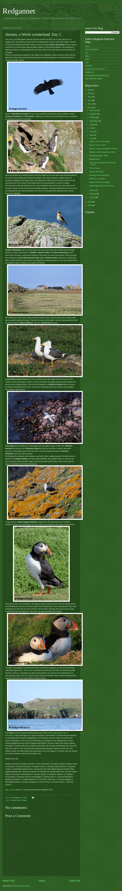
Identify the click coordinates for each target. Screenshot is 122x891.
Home (42, 881)
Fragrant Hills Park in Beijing (99, 182)
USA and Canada (91, 49)
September (94, 121)
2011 (90, 107)
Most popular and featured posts (97, 75)
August (92, 124)
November (94, 114)
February (93, 194)
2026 (90, 90)
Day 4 (21, 790)
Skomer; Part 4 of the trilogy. (99, 141)
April (91, 138)
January (93, 197)
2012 (90, 104)
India (87, 56)
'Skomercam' (28, 670)
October (93, 117)
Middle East (89, 72)
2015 (90, 93)
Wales (24, 800)
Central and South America (95, 69)
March (92, 190)
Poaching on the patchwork (99, 175)
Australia (88, 66)
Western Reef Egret (96, 172)
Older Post (74, 881)
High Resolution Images (94, 79)
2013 (90, 100)
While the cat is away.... (97, 179)
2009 (90, 205)
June (92, 131)
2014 (90, 97)
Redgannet (19, 11)
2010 (90, 202)
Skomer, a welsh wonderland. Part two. (103, 149)
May (91, 135)
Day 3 (13, 790)
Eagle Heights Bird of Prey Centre (101, 186)
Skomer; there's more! (97, 145)
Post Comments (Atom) (21, 886)
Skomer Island (16, 800)
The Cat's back (94, 168)
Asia (86, 62)
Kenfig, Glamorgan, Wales (98, 156)
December (94, 110)
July (91, 128)
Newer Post (8, 881)
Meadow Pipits (94, 159)
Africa (87, 59)
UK (86, 53)
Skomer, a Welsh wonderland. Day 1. (102, 152)
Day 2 (7, 790)
